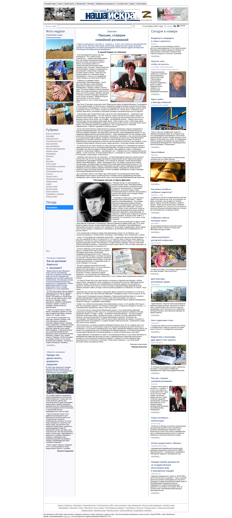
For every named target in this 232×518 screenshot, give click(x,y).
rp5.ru (48, 251)
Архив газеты (69, 4)
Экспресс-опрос (52, 189)
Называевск (52, 207)
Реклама (90, 4)
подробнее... (155, 56)
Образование (51, 153)
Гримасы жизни (51, 181)
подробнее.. (51, 345)
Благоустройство (52, 191)
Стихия (48, 184)
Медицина (50, 156)
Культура (49, 174)
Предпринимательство (54, 171)
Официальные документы (105, 4)
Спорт (48, 159)
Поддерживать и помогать (55, 166)
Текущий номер (50, 4)
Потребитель (50, 169)
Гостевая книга (122, 4)
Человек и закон (52, 151)
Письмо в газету (52, 176)
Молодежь (50, 161)
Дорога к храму (51, 196)
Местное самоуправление (55, 148)
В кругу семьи (51, 164)
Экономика (50, 136)
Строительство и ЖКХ (54, 141)
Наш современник (52, 146)
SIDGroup (67, 516)
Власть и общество (53, 133)
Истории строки (51, 186)
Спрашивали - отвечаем (55, 194)
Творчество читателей (54, 179)
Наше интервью (52, 143)
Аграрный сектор (52, 138)
